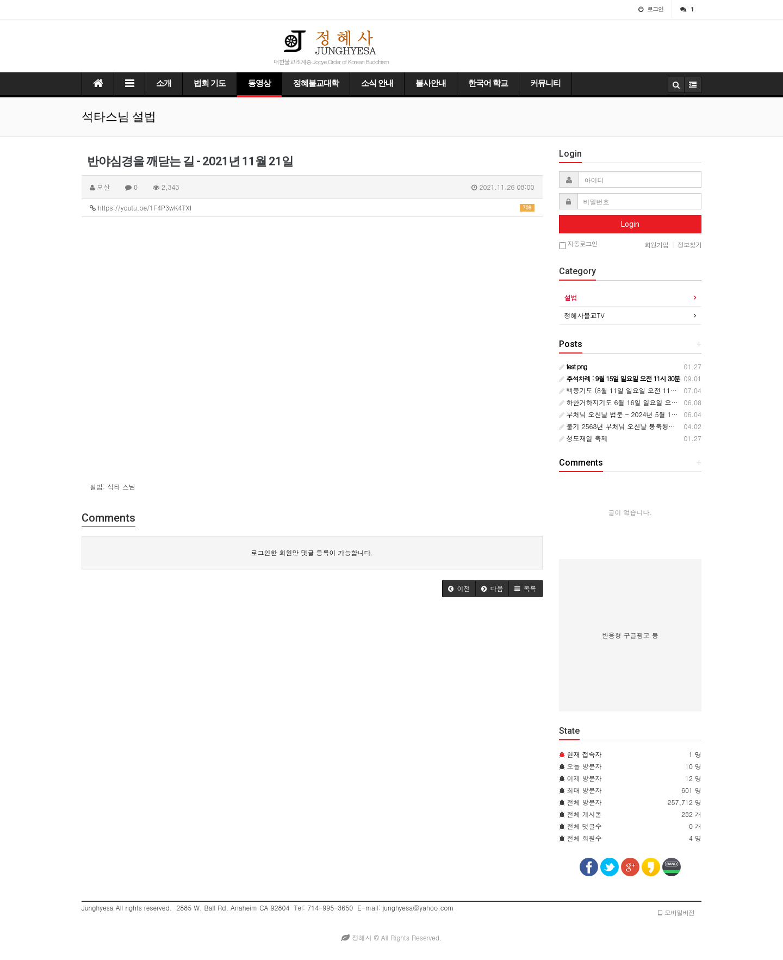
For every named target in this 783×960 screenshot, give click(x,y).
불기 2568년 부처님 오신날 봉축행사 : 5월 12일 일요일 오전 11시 (660, 426)
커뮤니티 (545, 83)
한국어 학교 (488, 83)
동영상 (259, 83)
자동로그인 (578, 244)
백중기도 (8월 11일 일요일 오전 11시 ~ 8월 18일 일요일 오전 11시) (664, 390)
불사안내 (430, 83)
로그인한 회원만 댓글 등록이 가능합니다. (312, 552)
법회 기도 (210, 83)
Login (630, 224)
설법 (570, 297)
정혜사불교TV (584, 315)
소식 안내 (377, 83)
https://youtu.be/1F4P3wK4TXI (312, 207)
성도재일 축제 (583, 438)
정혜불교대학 (316, 83)
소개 (163, 83)
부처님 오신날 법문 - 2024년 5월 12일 (620, 414)
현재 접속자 (584, 754)
